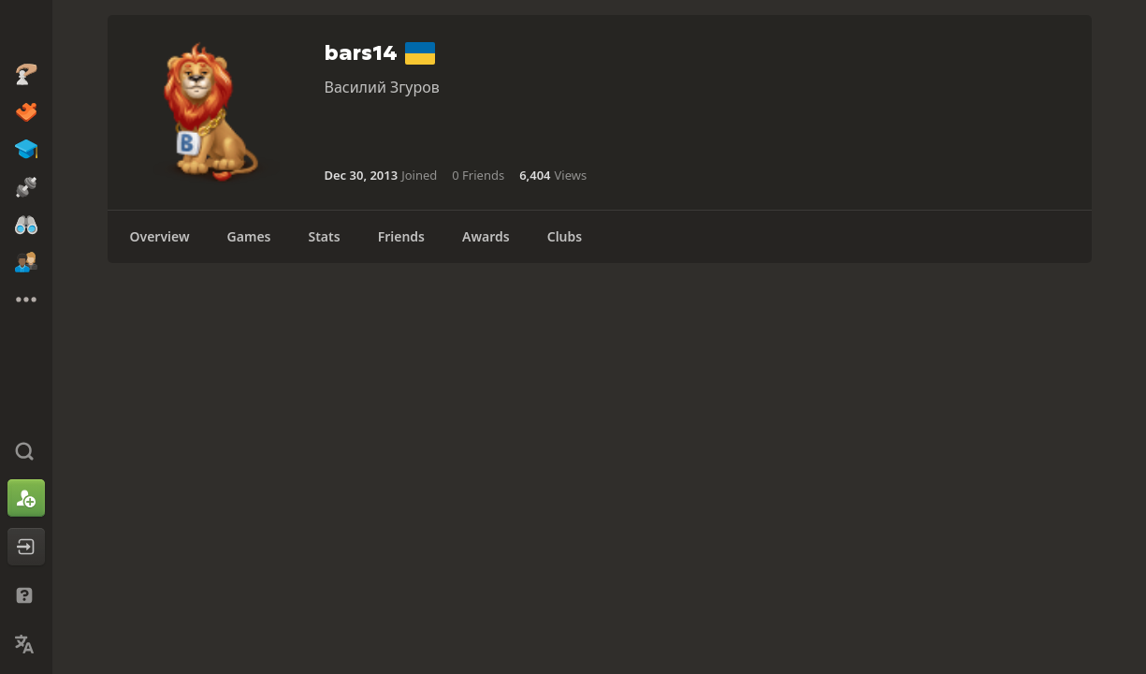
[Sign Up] (26, 498)
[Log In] (26, 546)
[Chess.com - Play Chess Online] (26, 31)
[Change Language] (26, 644)
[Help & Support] (26, 595)
